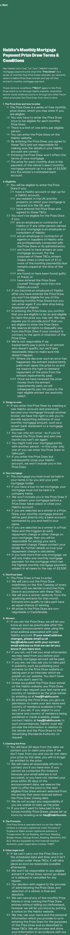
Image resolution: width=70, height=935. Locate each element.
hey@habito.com (47, 696)
